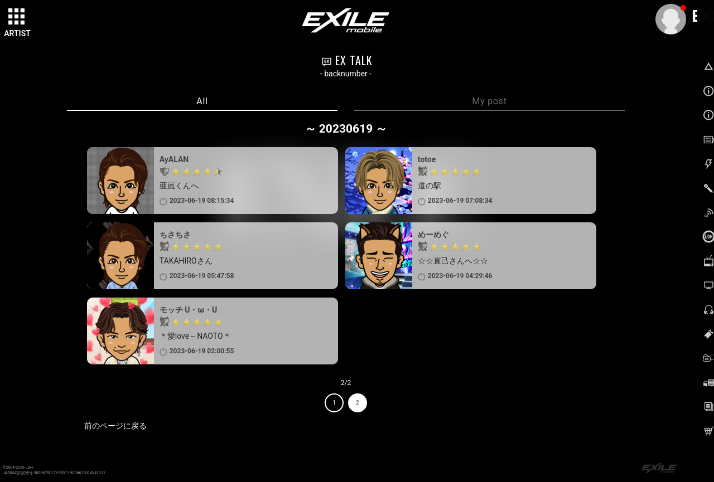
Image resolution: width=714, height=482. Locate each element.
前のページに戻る (115, 425)
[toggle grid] (17, 17)
